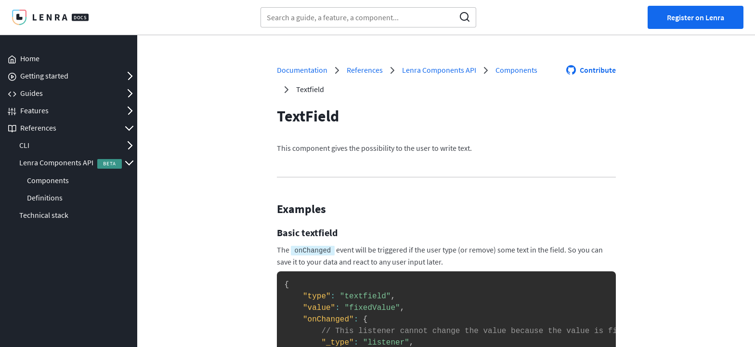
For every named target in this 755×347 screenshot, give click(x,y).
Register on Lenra (695, 17)
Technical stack (43, 215)
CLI (24, 145)
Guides (31, 93)
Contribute (598, 70)
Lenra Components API (56, 162)
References (38, 128)
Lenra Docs (50, 17)
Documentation (302, 70)
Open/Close (129, 75)
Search (464, 17)
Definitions (45, 197)
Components (48, 180)
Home (29, 58)
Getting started (44, 75)
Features (34, 110)
